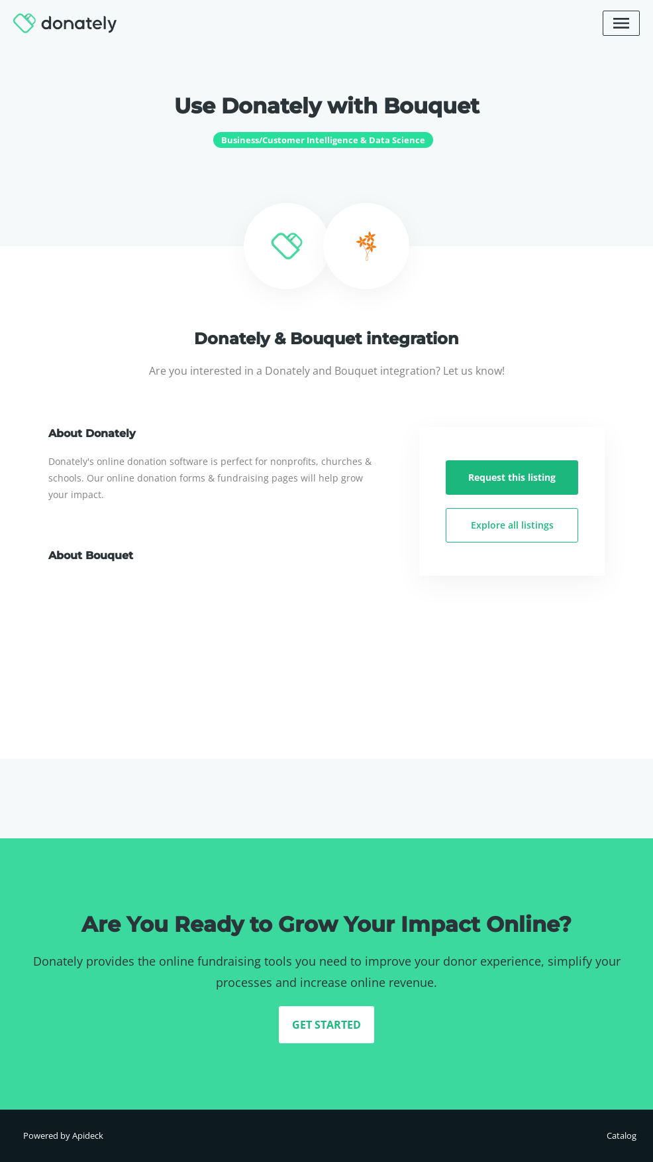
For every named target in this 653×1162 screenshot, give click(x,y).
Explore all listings (512, 525)
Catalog (621, 1135)
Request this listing (512, 477)
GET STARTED (326, 1024)
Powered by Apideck (63, 1135)
